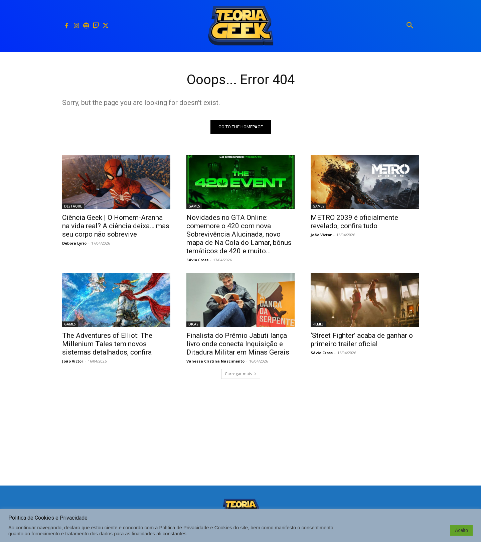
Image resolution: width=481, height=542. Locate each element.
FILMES (318, 324)
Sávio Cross (197, 259)
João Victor (321, 234)
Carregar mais (241, 374)
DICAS (193, 324)
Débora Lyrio (74, 243)
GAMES (194, 206)
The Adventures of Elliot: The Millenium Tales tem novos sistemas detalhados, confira (107, 343)
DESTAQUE (73, 206)
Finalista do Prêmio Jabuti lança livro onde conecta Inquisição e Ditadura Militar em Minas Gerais (237, 343)
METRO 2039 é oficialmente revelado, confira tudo (354, 222)
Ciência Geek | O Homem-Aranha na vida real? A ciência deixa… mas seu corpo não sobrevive (115, 226)
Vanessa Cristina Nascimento (215, 361)
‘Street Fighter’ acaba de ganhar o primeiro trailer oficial (362, 339)
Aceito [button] (461, 530)
